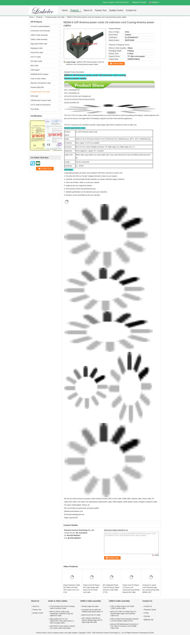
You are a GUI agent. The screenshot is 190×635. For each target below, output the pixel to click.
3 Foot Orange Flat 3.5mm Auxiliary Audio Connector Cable (62, 607)
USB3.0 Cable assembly (39, 35)
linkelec (89, 186)
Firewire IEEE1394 (37, 87)
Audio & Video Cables (38, 79)
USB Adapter (35, 70)
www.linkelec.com (76, 511)
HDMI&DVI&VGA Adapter (39, 74)
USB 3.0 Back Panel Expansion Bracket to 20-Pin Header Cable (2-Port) (124, 620)
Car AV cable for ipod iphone (40, 105)
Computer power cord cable (54, 17)
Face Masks (34, 109)
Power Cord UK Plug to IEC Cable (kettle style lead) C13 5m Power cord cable (91, 588)
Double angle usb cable (90, 606)
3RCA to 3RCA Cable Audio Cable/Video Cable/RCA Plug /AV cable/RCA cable (61, 614)
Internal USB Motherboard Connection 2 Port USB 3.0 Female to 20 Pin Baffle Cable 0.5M (124, 626)
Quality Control (116, 10)
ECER (151, 633)
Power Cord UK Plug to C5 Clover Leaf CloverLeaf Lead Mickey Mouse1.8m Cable (131, 588)
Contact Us (131, 10)
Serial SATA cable (36, 52)
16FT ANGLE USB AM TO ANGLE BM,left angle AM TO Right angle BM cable (92, 620)
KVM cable (34, 96)
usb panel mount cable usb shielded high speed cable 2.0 (92, 611)
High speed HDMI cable (38, 44)
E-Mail (146, 613)
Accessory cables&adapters (40, 26)
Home (65, 10)
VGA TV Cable (35, 57)
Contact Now (118, 64)
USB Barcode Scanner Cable (40, 100)
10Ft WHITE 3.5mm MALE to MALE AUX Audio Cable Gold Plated (62, 627)
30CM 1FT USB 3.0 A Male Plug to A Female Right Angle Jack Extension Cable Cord (123, 614)
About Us (88, 10)
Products (74, 10)
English (156, 1)
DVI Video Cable (36, 61)
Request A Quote (139, 2)
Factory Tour (101, 10)
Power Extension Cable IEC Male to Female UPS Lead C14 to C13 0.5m (71, 588)
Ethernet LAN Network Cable (40, 83)
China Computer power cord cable (59, 633)
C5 (68, 115)
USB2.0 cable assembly (38, 39)
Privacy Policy (41, 633)
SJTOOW (91, 99)
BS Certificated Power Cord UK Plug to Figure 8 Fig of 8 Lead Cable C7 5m (111, 588)
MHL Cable (34, 66)
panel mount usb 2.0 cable (91, 615)
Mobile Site (148, 620)
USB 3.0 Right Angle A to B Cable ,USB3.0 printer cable (122, 607)
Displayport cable (36, 48)
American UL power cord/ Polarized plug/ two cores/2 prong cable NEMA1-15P (150, 588)
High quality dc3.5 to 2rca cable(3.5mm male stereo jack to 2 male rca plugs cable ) (62, 621)
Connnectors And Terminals (40, 31)
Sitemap (147, 616)
